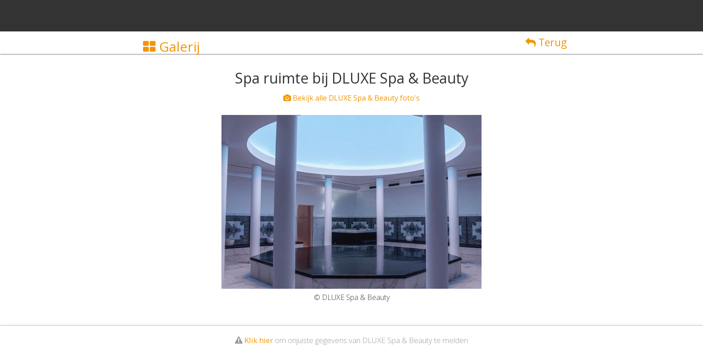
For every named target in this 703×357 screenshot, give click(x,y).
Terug (546, 42)
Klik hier (258, 340)
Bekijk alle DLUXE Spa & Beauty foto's (351, 98)
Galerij (171, 46)
